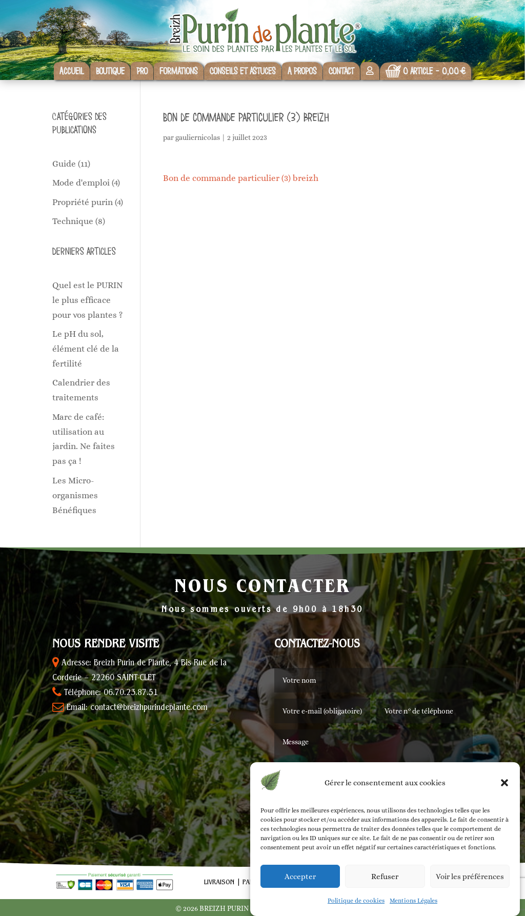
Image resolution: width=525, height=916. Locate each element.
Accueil (71, 71)
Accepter (300, 876)
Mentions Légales (413, 900)
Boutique (110, 71)
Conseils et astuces (243, 71)
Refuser (384, 876)
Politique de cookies (356, 900)
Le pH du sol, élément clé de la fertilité (85, 349)
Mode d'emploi (81, 183)
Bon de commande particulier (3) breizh (240, 178)
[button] (504, 783)
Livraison (219, 882)
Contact (341, 71)
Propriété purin (82, 202)
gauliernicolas (197, 137)
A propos (302, 71)
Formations (178, 71)
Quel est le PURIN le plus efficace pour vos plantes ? (87, 300)
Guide (64, 164)
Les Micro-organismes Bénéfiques (75, 495)
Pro (142, 71)
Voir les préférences (470, 876)
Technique (72, 221)
